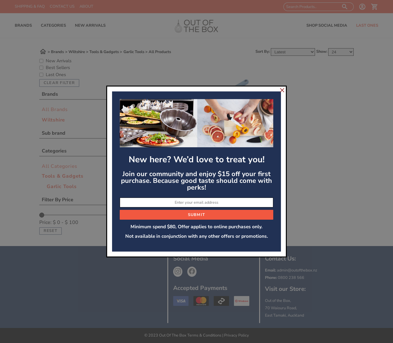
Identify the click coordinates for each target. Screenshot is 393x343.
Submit (196, 215)
